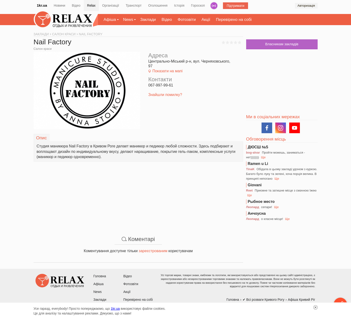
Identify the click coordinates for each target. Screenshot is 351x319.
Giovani (255, 185)
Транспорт (134, 5)
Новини (59, 5)
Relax (91, 5)
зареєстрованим (153, 251)
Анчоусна (257, 213)
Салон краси (43, 48)
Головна (99, 276)
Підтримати (235, 6)
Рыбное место (261, 202)
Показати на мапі (167, 71)
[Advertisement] (138, 195)
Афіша (110, 19)
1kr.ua (42, 5)
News (128, 19)
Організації (110, 5)
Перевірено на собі (234, 19)
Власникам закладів (281, 44)
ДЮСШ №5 (258, 147)
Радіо (214, 5)
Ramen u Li (258, 164)
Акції (205, 19)
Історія (179, 5)
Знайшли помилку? (165, 95)
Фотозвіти (187, 19)
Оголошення (157, 5)
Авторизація (306, 5)
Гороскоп (198, 5)
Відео (76, 5)
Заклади (148, 19)
